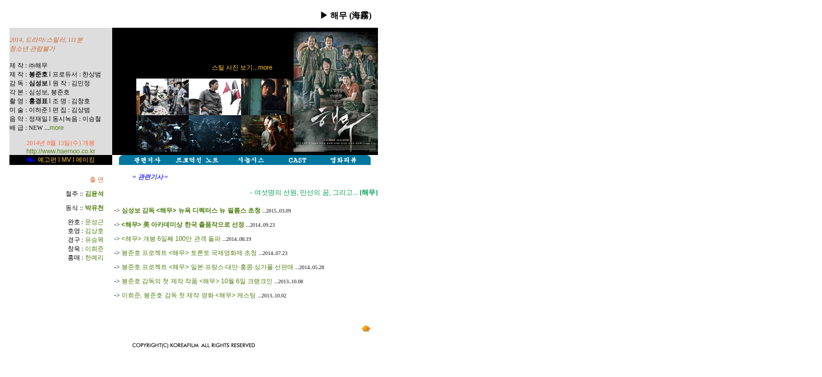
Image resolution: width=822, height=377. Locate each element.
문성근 (94, 222)
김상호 (94, 231)
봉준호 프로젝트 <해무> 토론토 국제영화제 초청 (189, 253)
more (56, 127)
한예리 (94, 257)
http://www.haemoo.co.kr (60, 151)
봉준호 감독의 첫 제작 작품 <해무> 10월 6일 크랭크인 (197, 281)
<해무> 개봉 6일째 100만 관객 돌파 (171, 238)
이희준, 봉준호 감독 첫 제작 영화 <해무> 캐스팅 (189, 295)
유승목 (94, 239)
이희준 (94, 248)
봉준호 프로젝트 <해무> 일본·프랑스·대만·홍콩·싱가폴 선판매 (208, 267)
